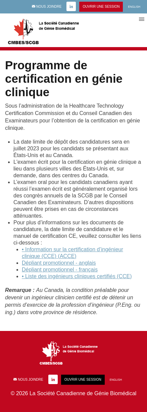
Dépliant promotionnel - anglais (59, 263)
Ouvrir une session (101, 6)
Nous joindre (46, 6)
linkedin (71, 6)
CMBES (50, 30)
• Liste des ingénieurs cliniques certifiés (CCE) (77, 276)
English (134, 6)
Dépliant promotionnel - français (60, 269)
